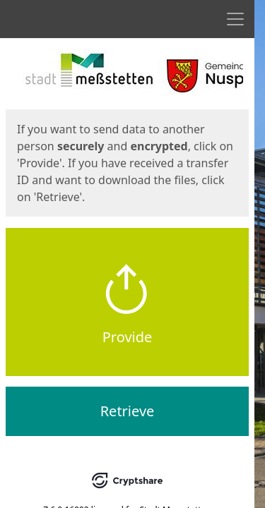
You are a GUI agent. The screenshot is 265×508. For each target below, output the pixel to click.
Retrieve (127, 411)
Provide (127, 336)
